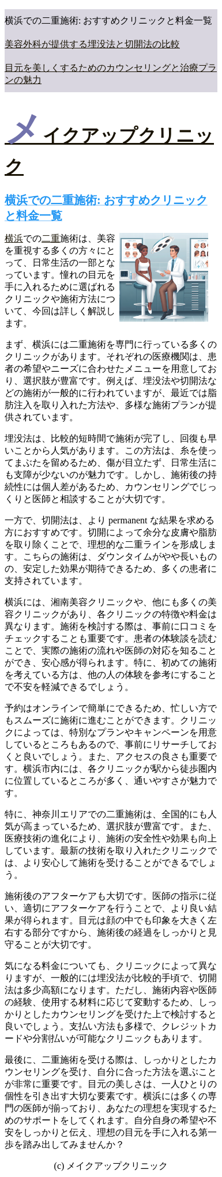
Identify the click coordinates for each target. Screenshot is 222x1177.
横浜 (14, 238)
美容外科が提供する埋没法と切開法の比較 (92, 44)
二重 (51, 238)
